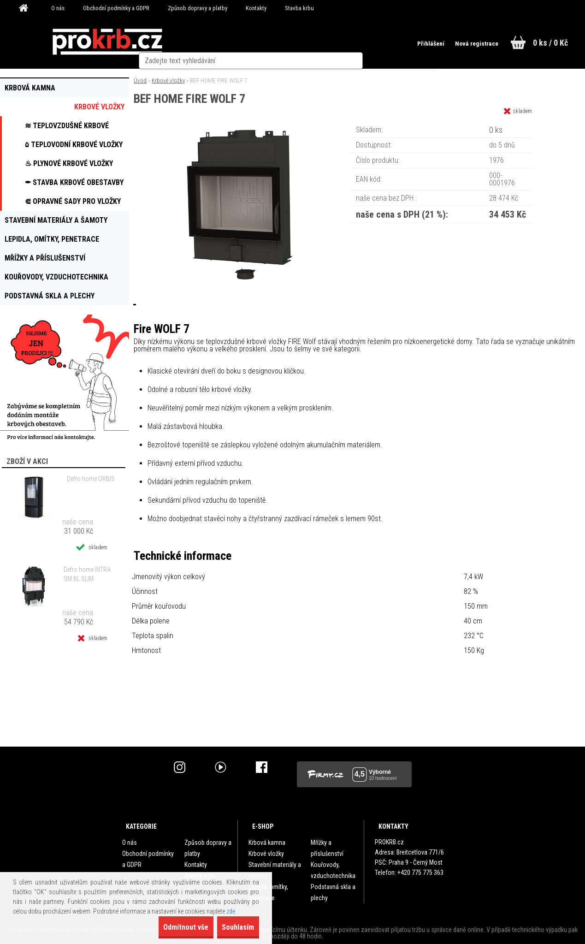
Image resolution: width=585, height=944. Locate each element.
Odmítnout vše (166, 927)
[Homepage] (26, 8)
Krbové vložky (168, 80)
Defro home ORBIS (91, 478)
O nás (58, 8)
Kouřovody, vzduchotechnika (333, 870)
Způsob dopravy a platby (197, 8)
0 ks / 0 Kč (550, 42)
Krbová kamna (266, 842)
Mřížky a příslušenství (327, 848)
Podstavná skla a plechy (333, 892)
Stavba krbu (299, 8)
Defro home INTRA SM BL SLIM (87, 574)
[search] (372, 42)
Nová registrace (468, 43)
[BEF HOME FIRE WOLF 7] (242, 126)
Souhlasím (231, 927)
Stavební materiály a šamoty (274, 870)
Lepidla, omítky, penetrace (268, 892)
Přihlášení (420, 43)
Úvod (140, 80)
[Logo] (107, 42)
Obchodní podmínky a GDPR (116, 8)
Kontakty (256, 8)
